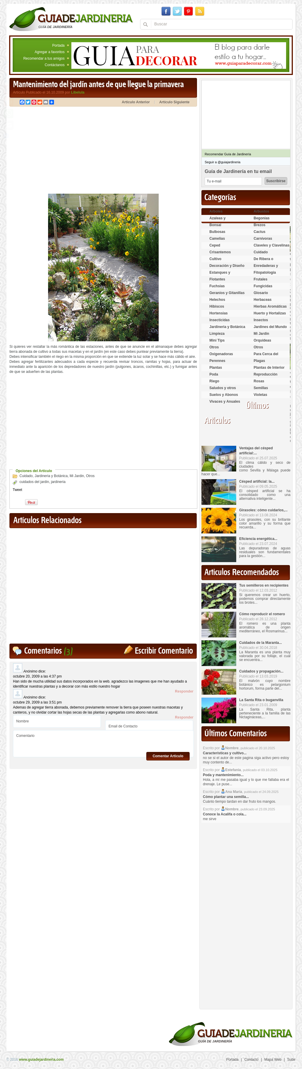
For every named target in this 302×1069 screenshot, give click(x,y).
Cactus (259, 232)
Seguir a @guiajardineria (222, 162)
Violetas (260, 395)
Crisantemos (220, 252)
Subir (291, 1059)
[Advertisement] (59, 151)
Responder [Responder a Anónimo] (184, 691)
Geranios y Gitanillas (226, 293)
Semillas (261, 388)
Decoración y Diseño (226, 266)
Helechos (217, 300)
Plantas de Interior (269, 367)
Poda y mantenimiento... (223, 775)
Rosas (259, 381)
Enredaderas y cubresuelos (266, 268)
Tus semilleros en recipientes (263, 585)
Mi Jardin (77, 476)
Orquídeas (262, 340)
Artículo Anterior (136, 102)
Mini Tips (217, 340)
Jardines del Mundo (270, 327)
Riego (214, 381)
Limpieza (216, 334)
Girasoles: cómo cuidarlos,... (263, 510)
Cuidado (26, 476)
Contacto (251, 1059)
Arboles (216, 211)
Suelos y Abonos (223, 395)
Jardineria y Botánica (51, 476)
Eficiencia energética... (258, 539)
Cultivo (215, 259)
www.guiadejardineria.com (41, 1059)
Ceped (214, 245)
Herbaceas (263, 300)
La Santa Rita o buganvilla (261, 700)
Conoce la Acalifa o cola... (225, 814)
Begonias (262, 218)
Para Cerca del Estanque (266, 356)
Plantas (215, 367)
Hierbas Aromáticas (270, 306)
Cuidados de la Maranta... (260, 643)
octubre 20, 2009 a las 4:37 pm (37, 676)
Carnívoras (263, 238)
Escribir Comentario (164, 651)
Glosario (261, 293)
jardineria (58, 482)
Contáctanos (55, 65)
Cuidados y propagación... (261, 671)
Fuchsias (217, 286)
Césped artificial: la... (257, 481)
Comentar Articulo (167, 756)
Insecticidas (219, 320)
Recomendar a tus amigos (44, 58)
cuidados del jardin (34, 482)
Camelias (217, 238)
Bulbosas (217, 232)
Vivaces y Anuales (224, 401)
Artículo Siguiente (174, 102)
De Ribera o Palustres (263, 261)
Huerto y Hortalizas (270, 313)
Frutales (260, 279)
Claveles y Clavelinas (271, 245)
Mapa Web (272, 1059)
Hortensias (218, 313)
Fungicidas (263, 286)
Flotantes (217, 279)
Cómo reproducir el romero (262, 614)
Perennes (217, 361)
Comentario (103, 741)
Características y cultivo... (225, 753)
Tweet (17, 490)
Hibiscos (216, 306)
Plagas (259, 361)
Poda (213, 374)
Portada (58, 45)
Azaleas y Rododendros (220, 220)
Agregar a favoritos (50, 52)
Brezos (259, 225)
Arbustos (261, 211)
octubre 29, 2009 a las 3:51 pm (37, 702)
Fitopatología (265, 272)
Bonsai (215, 225)
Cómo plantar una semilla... (226, 797)
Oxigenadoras (221, 354)
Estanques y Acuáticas (219, 275)
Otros (90, 476)
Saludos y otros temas (222, 390)
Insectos (261, 320)
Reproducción (266, 374)
